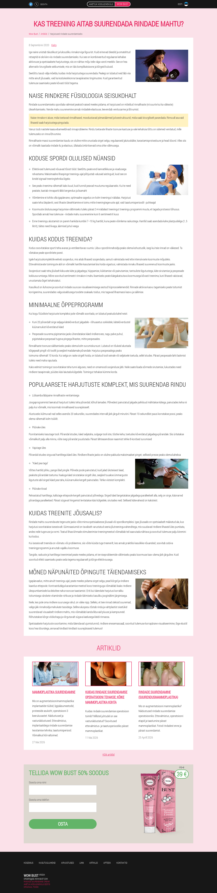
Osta (63, 824)
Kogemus (28, 862)
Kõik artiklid (109, 754)
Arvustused (67, 862)
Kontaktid (121, 862)
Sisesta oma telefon (39, 799)
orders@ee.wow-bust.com (36, 878)
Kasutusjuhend (47, 862)
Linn (82, 862)
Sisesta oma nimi (37, 782)
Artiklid (93, 862)
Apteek (107, 862)
